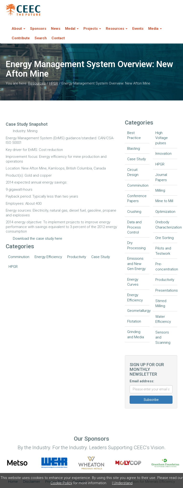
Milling (160, 190)
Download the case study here (37, 238)
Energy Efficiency (48, 257)
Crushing (134, 211)
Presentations (166, 290)
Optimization (165, 211)
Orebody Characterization (166, 224)
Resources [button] (116, 28)
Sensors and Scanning (162, 337)
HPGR (53, 83)
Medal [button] (72, 28)
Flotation (134, 321)
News (55, 28)
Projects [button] (92, 28)
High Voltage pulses (161, 138)
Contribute (21, 38)
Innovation (163, 153)
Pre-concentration (166, 266)
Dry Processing (136, 245)
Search (41, 38)
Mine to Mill (164, 201)
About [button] (18, 28)
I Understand (122, 483)
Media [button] (155, 28)
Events (137, 28)
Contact (58, 38)
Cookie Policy (61, 483)
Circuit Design (132, 172)
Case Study (100, 257)
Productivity (76, 257)
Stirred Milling (160, 303)
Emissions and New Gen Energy (136, 263)
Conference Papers (137, 198)
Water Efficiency (163, 319)
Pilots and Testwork (163, 250)
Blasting (133, 148)
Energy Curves (132, 282)
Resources (37, 83)
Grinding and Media (135, 334)
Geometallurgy (138, 311)
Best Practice (134, 135)
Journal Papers (161, 177)
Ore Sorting (164, 238)
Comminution (18, 257)
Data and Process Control (134, 227)
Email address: (142, 381)
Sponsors (38, 28)
